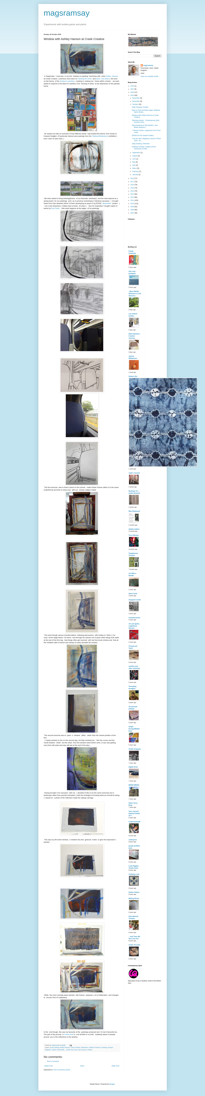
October (135, 104)
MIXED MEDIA (134, 785)
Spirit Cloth (133, 594)
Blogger (112, 1084)
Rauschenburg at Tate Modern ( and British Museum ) (145, 126)
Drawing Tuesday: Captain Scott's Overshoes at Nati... (144, 148)
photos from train (71, 1050)
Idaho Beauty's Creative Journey (134, 336)
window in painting (67, 81)
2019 (132, 95)
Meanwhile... (61, 1050)
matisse (54, 1050)
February (135, 171)
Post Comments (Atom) (61, 1070)
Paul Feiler (55, 208)
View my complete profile (149, 76)
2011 (132, 200)
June (134, 159)
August (135, 156)
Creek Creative (75, 1047)
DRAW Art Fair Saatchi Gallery (143, 135)
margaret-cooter (135, 600)
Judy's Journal (134, 473)
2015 (132, 188)
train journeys (82, 1050)
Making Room (134, 898)
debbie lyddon (134, 529)
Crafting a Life (134, 874)
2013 (132, 194)
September (136, 153)
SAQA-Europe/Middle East (134, 729)
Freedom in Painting (100, 1047)
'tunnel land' (69, 1034)
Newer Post (48, 1066)
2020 (132, 92)
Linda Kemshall (135, 822)
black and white (102, 79)
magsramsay (67, 12)
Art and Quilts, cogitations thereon (134, 626)
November (136, 101)
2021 (132, 89)
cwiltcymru (133, 840)
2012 (132, 197)
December (136, 98)
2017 (132, 182)
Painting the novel (85, 79)
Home (82, 1066)
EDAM (91, 1047)
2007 (132, 213)
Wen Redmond (134, 511)
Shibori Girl (133, 376)
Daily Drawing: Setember (141, 144)
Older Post (115, 1066)
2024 (132, 86)
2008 (132, 210)
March (134, 168)
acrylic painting (54, 1047)
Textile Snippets (135, 749)
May (134, 162)
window (89, 1050)
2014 (132, 191)
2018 (132, 178)
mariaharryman (134, 618)
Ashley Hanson (112, 76)
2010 (132, 204)
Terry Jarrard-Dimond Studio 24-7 (134, 813)
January (135, 174)
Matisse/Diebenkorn (101, 136)
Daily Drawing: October (140, 107)
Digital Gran (133, 767)
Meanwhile (107, 203)
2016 (132, 185)
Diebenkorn (84, 1047)
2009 (132, 207)
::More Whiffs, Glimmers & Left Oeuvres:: (135, 294)
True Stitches (134, 535)
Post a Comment (53, 1061)
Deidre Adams (134, 892)
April (134, 165)
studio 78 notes (134, 945)
